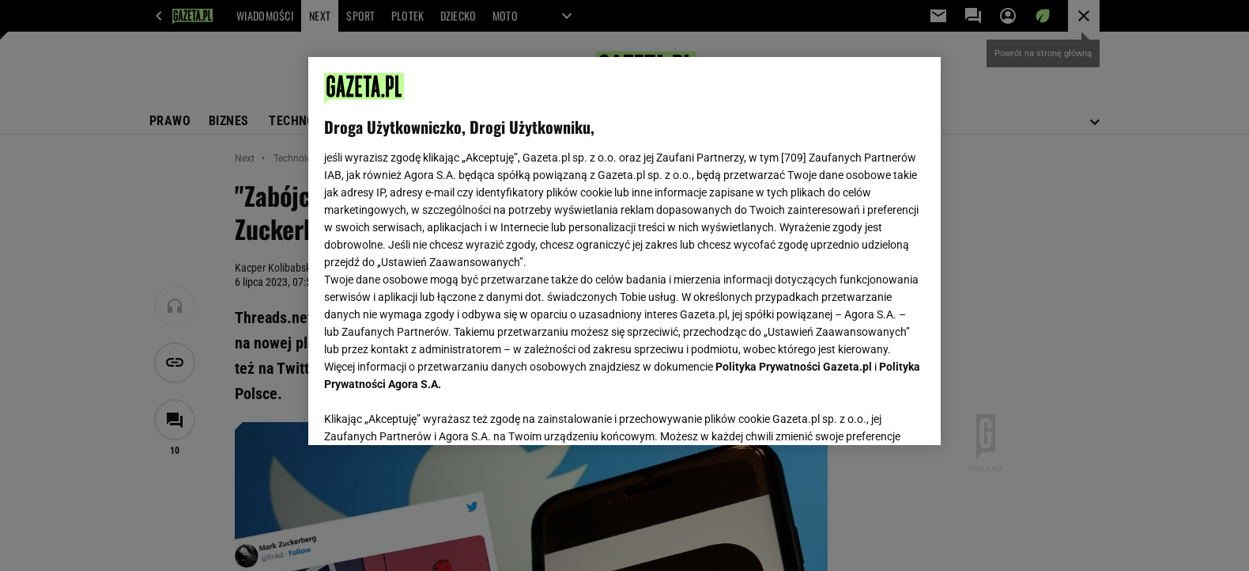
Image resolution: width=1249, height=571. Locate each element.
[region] (624, 251)
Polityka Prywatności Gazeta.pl (793, 366)
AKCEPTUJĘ (871, 414)
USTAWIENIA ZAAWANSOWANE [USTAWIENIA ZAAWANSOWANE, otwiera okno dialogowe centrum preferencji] (427, 413)
